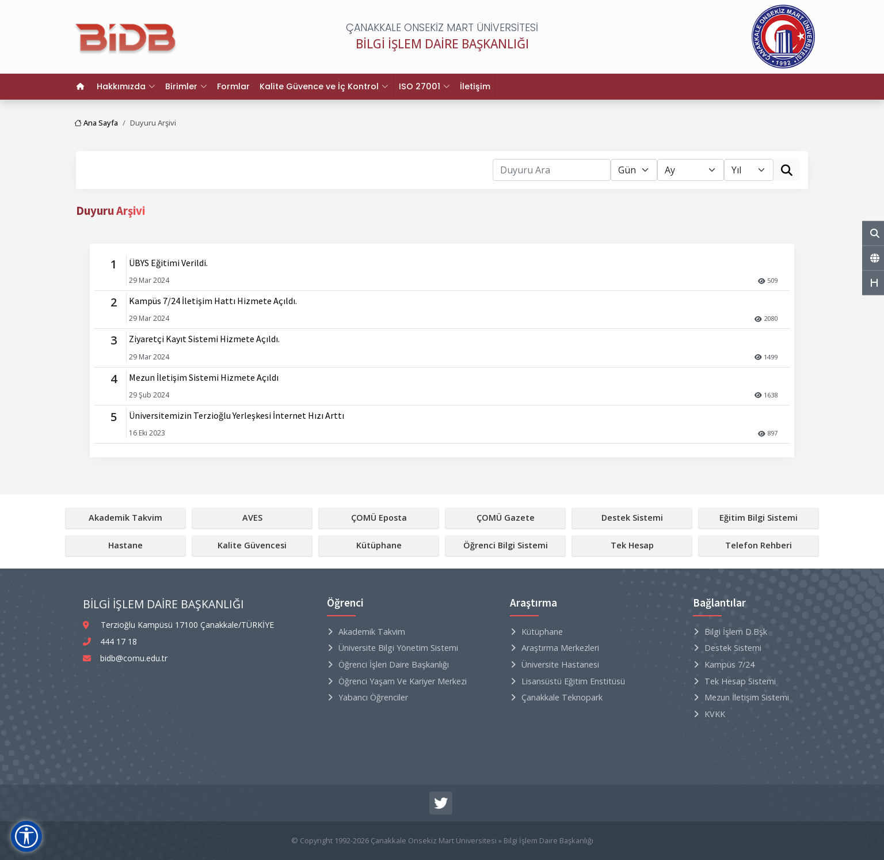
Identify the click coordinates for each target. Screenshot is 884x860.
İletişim (474, 86)
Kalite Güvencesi (252, 545)
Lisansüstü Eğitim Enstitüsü (573, 681)
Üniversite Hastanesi (560, 664)
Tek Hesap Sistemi (740, 681)
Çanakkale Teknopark (562, 697)
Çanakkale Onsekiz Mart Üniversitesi (434, 840)
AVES (252, 517)
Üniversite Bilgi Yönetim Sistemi (398, 647)
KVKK (714, 714)
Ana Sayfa (96, 123)
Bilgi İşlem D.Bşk (735, 631)
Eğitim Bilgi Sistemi (758, 517)
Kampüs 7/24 (729, 664)
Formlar (233, 86)
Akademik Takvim (125, 517)
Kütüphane (379, 545)
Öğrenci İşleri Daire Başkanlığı (393, 664)
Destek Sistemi (632, 517)
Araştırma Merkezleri (560, 647)
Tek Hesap (632, 545)
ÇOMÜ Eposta (379, 517)
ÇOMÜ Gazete (506, 517)
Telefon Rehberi (758, 545)
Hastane (125, 545)
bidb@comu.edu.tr (133, 658)
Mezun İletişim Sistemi (746, 697)
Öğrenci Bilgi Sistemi (505, 545)
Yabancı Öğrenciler (373, 697)
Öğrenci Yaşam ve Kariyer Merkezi (402, 681)
